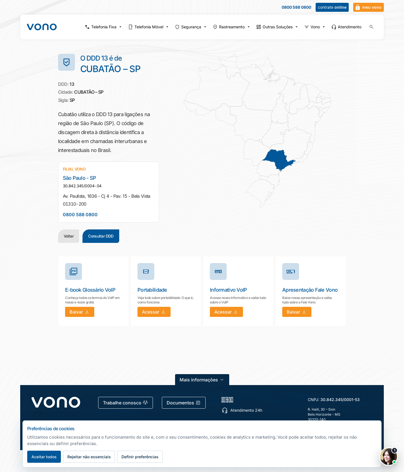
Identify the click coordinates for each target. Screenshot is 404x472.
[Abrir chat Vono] (388, 456)
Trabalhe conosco (125, 403)
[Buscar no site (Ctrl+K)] (371, 27)
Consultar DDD (101, 236)
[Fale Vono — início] (42, 27)
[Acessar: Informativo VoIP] (226, 312)
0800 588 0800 (296, 7)
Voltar (69, 236)
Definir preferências (140, 456)
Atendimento (346, 27)
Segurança (191, 27)
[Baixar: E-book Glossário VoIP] (79, 312)
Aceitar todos (44, 456)
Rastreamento (231, 27)
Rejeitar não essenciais (89, 456)
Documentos (184, 403)
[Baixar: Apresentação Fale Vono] (296, 312)
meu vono (368, 7)
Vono (315, 27)
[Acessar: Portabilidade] (154, 312)
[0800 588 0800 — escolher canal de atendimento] (253, 400)
